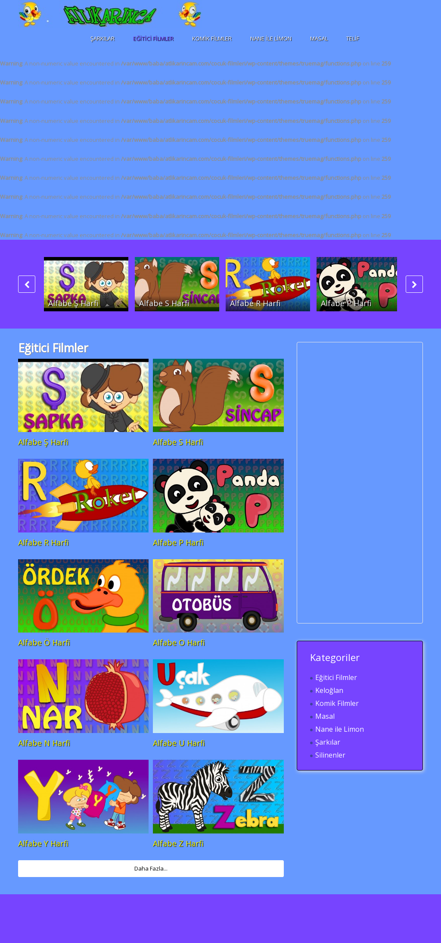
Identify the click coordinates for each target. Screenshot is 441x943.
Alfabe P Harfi (346, 303)
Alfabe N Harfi (44, 743)
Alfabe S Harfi (164, 303)
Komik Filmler (212, 38)
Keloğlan (329, 690)
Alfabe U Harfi (179, 743)
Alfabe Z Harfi (178, 843)
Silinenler (330, 755)
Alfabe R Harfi (255, 303)
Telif (352, 38)
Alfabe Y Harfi (43, 843)
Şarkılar (102, 38)
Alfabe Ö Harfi (44, 642)
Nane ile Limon (271, 38)
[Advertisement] (374, 482)
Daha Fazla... (151, 868)
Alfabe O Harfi (179, 642)
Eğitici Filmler (153, 38)
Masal (319, 38)
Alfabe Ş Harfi (73, 303)
